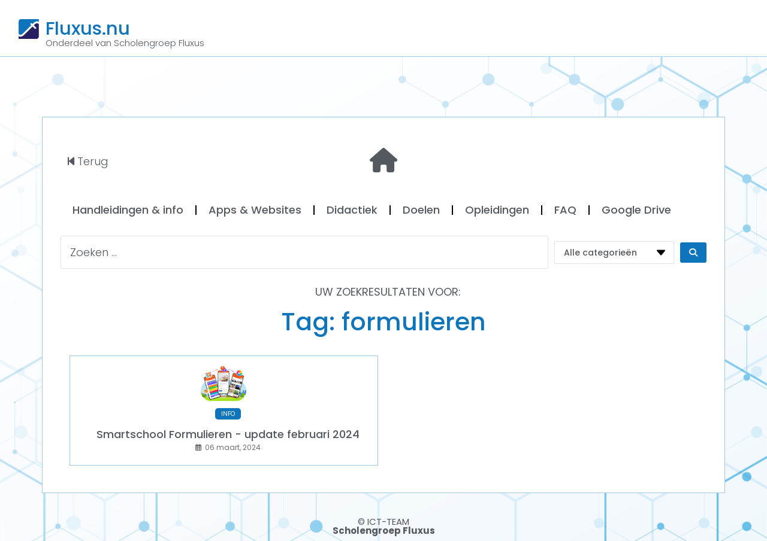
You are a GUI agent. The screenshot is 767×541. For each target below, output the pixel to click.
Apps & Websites (255, 209)
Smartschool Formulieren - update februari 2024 (228, 434)
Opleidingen (497, 209)
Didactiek (352, 209)
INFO (228, 413)
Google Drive (636, 209)
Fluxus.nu (88, 28)
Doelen (421, 209)
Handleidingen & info (128, 209)
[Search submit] (693, 252)
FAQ (565, 209)
